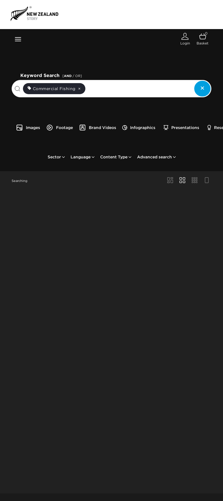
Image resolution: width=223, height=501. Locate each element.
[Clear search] (202, 88)
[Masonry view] (170, 181)
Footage (59, 127)
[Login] (185, 39)
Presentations (181, 127)
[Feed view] (206, 181)
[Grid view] (182, 181)
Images (28, 127)
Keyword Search (52, 75)
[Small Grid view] (194, 181)
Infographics (138, 127)
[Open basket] (202, 39)
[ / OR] (72, 76)
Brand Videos (97, 127)
